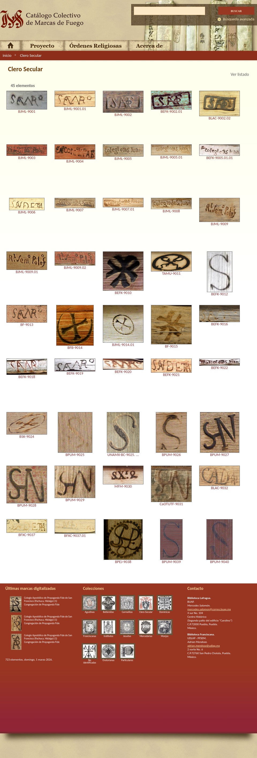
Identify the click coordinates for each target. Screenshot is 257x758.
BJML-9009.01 (27, 272)
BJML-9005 (123, 159)
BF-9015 (171, 346)
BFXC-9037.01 (75, 536)
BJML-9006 (26, 212)
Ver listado (239, 74)
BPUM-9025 (75, 455)
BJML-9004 (75, 161)
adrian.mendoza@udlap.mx (203, 645)
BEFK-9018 (26, 377)
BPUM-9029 (75, 500)
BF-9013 (26, 325)
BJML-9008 (171, 211)
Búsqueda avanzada (238, 19)
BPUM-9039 (171, 562)
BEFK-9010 (123, 293)
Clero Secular (31, 55)
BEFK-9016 (219, 324)
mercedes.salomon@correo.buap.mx (209, 609)
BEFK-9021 (171, 375)
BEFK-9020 (123, 372)
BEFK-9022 (219, 368)
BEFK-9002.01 (171, 112)
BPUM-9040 (219, 562)
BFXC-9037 (26, 535)
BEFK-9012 (219, 294)
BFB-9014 (74, 348)
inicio (7, 55)
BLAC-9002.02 (219, 118)
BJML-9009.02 (75, 268)
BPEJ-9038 (123, 562)
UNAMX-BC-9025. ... (123, 455)
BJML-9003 (26, 158)
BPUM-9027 (219, 455)
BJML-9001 (26, 112)
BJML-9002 (123, 115)
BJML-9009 (219, 224)
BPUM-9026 (171, 455)
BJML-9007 (75, 210)
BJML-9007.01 (123, 209)
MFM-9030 (123, 486)
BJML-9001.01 (75, 109)
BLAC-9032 (219, 488)
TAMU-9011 (171, 273)
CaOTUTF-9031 (171, 504)
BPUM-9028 (26, 505)
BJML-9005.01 (171, 157)
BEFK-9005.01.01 (219, 158)
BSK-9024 (26, 437)
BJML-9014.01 (123, 345)
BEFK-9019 (75, 373)
